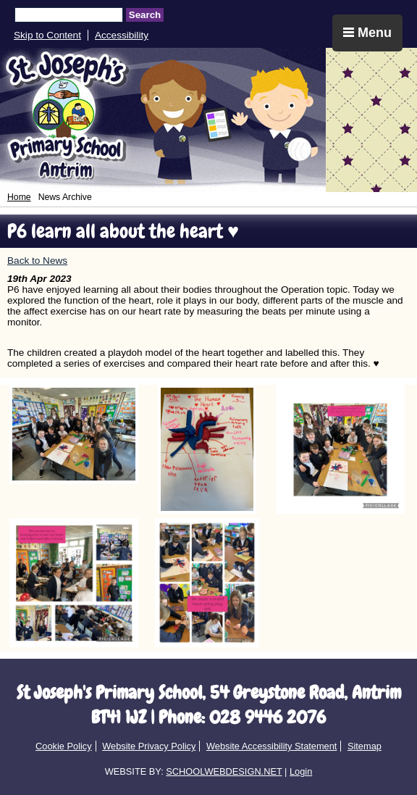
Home (19, 197)
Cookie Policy (63, 746)
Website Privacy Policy (148, 746)
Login (301, 771)
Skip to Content (47, 35)
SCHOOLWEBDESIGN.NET (224, 771)
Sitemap (365, 746)
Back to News (37, 260)
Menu (367, 32)
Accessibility (121, 35)
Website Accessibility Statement (271, 746)
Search (145, 14)
